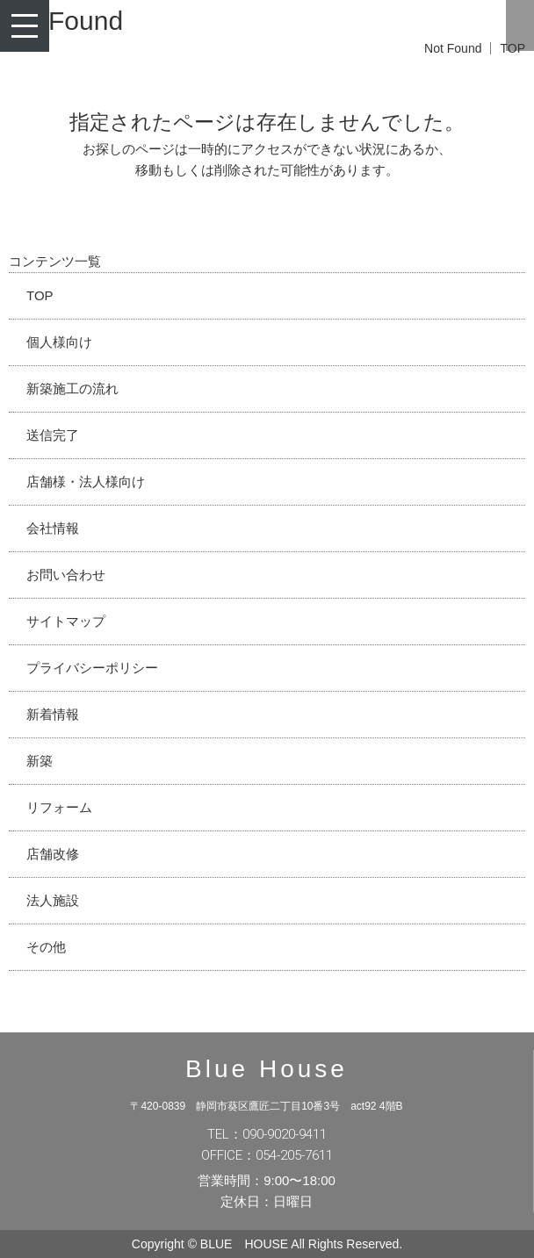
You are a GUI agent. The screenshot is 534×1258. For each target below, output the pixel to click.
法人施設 (52, 900)
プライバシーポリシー (92, 667)
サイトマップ (65, 621)
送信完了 (52, 435)
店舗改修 (52, 853)
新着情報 (52, 714)
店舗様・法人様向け (85, 481)
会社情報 (52, 528)
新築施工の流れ (72, 388)
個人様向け (59, 341)
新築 (39, 760)
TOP (40, 295)
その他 (46, 946)
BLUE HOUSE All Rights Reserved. (301, 1244)
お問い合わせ (65, 574)
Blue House (266, 1068)
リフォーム (59, 807)
